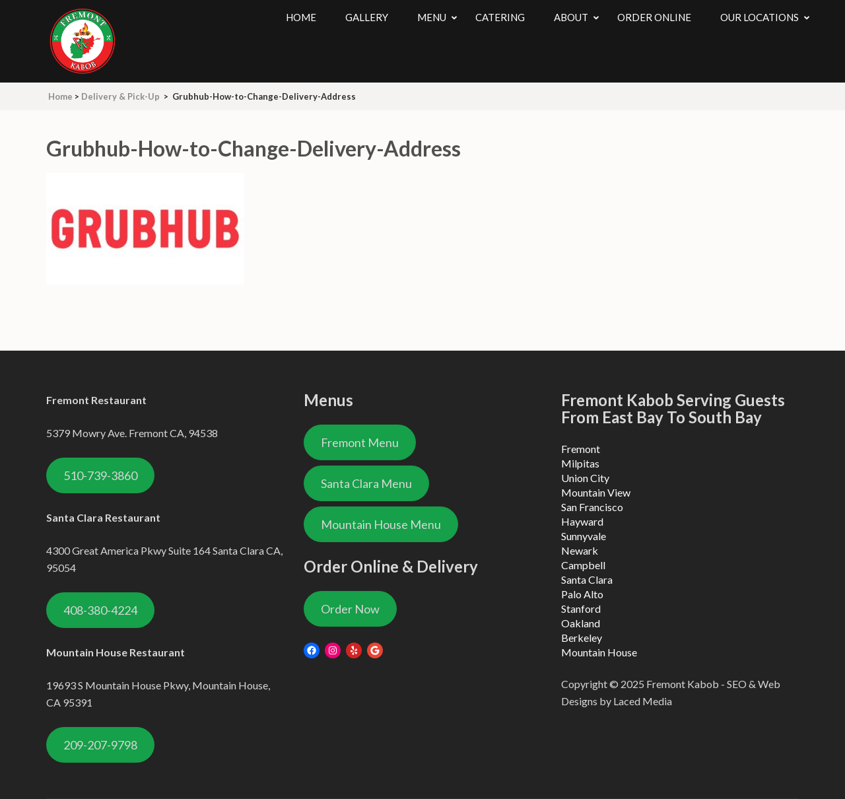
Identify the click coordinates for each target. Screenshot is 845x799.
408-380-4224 (100, 610)
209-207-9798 (100, 745)
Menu (431, 17)
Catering (500, 17)
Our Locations (759, 17)
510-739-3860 (100, 475)
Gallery (366, 17)
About (571, 17)
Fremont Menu (360, 442)
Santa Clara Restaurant (103, 517)
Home (301, 17)
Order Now (350, 609)
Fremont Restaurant (96, 400)
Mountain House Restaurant (115, 652)
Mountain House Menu (381, 524)
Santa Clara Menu (366, 483)
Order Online (654, 17)
